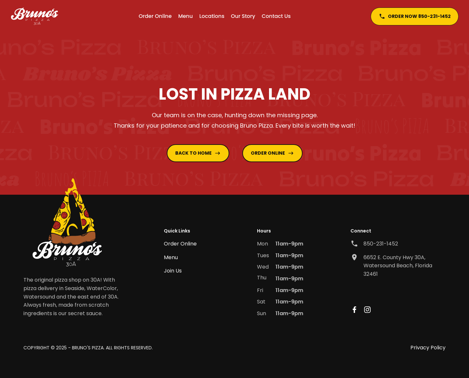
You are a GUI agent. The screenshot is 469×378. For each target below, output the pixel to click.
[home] (34, 16)
